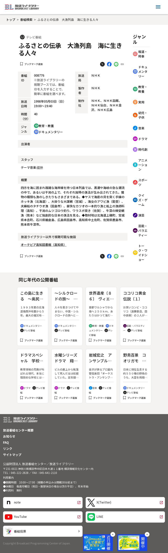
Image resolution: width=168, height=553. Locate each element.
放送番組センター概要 (18, 430)
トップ (10, 19)
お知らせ (9, 436)
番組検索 (26, 19)
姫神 (40, 167)
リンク (7, 448)
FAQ (6, 442)
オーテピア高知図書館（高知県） (44, 244)
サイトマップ (12, 454)
